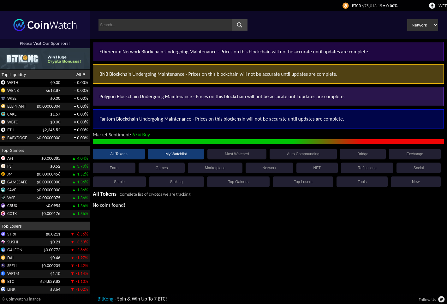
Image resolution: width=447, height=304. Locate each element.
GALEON (14, 250)
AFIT (11, 158)
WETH (12, 82)
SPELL (12, 265)
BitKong (105, 299)
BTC (10, 281)
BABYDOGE (17, 137)
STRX (11, 234)
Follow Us (427, 299)
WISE (11, 98)
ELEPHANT (16, 106)
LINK (11, 289)
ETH (10, 130)
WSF (11, 197)
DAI (10, 257)
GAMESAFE (17, 182)
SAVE (11, 190)
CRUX (12, 205)
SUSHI (12, 242)
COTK (12, 213)
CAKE (12, 114)
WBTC (12, 122)
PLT (10, 166)
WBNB (13, 90)
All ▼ (81, 74)
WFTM (13, 273)
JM (9, 174)
